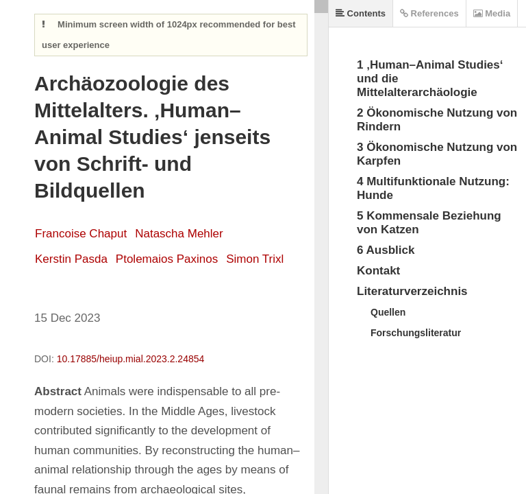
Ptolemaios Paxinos (167, 259)
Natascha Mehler (179, 233)
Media (491, 13)
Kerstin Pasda (71, 259)
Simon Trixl (255, 259)
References (429, 13)
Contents (361, 13)
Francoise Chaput (81, 233)
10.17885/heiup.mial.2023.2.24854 (131, 358)
